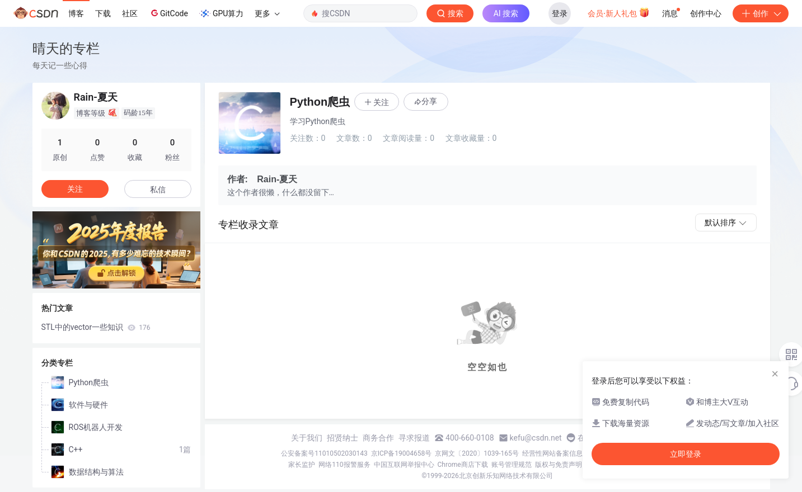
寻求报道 (414, 437)
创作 (760, 13)
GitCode (168, 12)
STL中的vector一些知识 (96, 327)
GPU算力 (221, 13)
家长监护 (301, 465)
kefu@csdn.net (536, 437)
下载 (103, 13)
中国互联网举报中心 (404, 465)
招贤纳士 (342, 437)
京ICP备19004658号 (401, 453)
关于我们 (306, 437)
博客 (76, 13)
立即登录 (685, 454)
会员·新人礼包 (619, 12)
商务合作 (378, 437)
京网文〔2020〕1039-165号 (477, 453)
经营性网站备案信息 (552, 453)
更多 (267, 13)
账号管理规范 (511, 465)
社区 (130, 13)
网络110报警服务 (344, 465)
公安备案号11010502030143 (324, 453)
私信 (158, 189)
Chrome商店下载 (463, 465)
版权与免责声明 (558, 465)
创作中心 (705, 13)
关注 (75, 188)
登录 (560, 13)
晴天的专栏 (66, 48)
